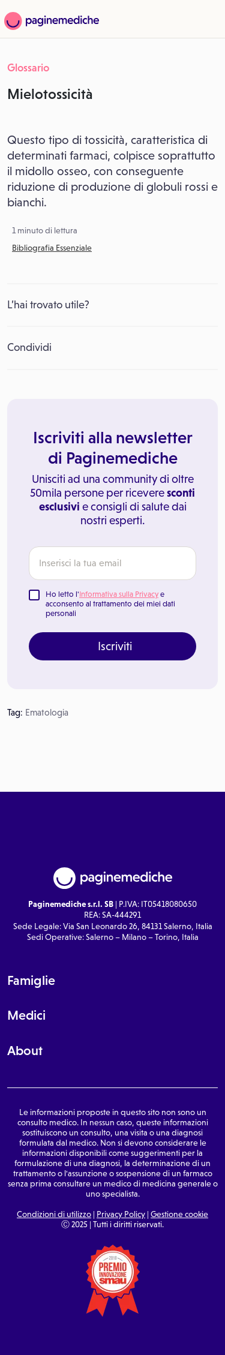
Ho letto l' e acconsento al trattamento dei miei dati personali (110, 603)
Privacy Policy (121, 1214)
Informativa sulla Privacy (118, 594)
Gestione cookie (179, 1214)
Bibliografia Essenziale (52, 248)
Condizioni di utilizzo (54, 1214)
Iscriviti (115, 646)
